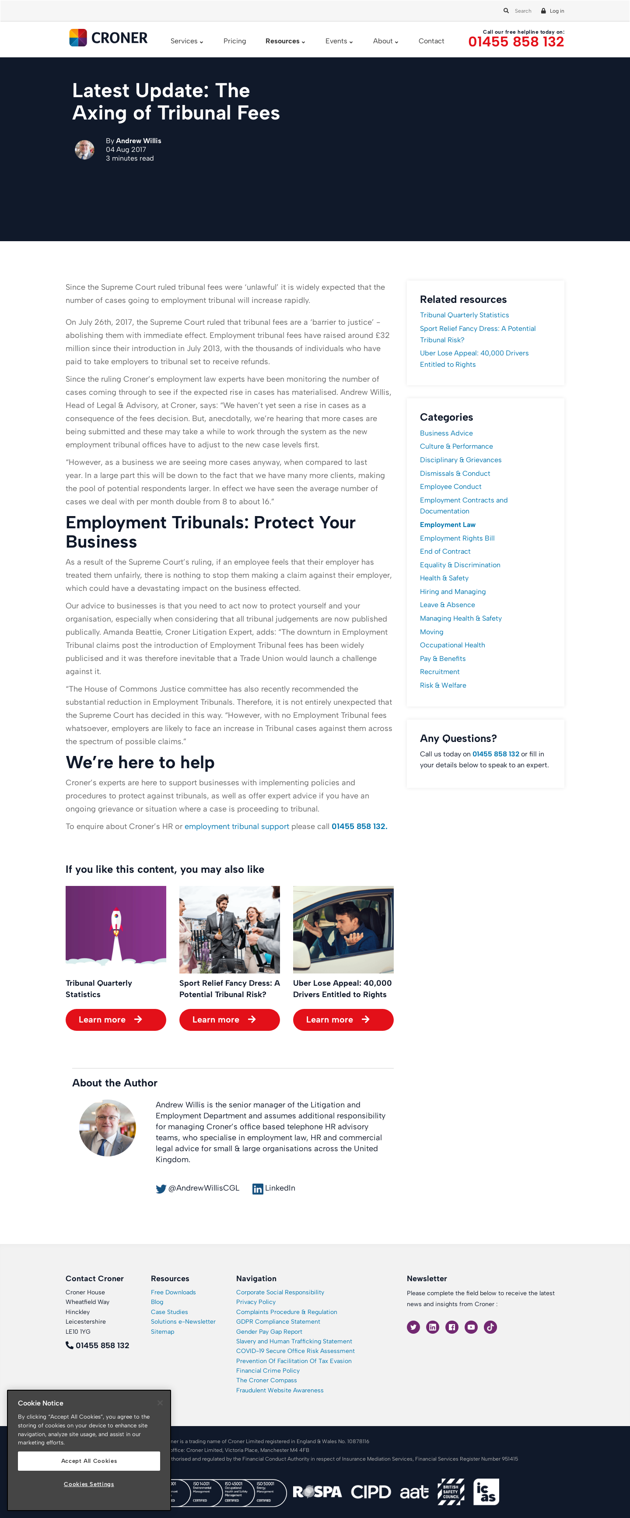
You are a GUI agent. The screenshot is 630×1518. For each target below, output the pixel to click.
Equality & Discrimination (460, 565)
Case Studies (169, 1312)
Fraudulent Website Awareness (280, 1390)
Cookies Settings (89, 1484)
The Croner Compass (266, 1380)
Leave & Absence (447, 605)
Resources (283, 41)
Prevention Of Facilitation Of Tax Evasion (294, 1361)
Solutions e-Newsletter (183, 1321)
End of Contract (445, 551)
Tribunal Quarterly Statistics (464, 315)
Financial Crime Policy (268, 1370)
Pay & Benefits (443, 658)
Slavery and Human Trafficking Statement (294, 1341)
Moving (432, 632)
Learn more (102, 1019)
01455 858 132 (516, 41)
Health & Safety (444, 578)
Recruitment (440, 672)
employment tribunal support (237, 826)
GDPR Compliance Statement (278, 1321)
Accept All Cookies (89, 1461)
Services (184, 41)
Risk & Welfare (443, 685)
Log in (557, 11)
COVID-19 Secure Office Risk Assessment (295, 1351)
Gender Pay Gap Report (269, 1331)
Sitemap (162, 1331)
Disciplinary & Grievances (461, 460)
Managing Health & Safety (461, 618)
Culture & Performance (456, 446)
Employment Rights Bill (457, 538)
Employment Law (448, 524)
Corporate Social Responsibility (280, 1292)
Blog (157, 1302)
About (383, 41)
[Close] (160, 1403)
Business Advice (446, 433)
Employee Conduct (451, 486)
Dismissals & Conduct (455, 473)
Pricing (235, 41)
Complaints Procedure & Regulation (286, 1312)
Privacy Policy (256, 1302)
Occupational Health (452, 645)
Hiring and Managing (453, 591)
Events (336, 41)
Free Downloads (173, 1292)
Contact (431, 41)
